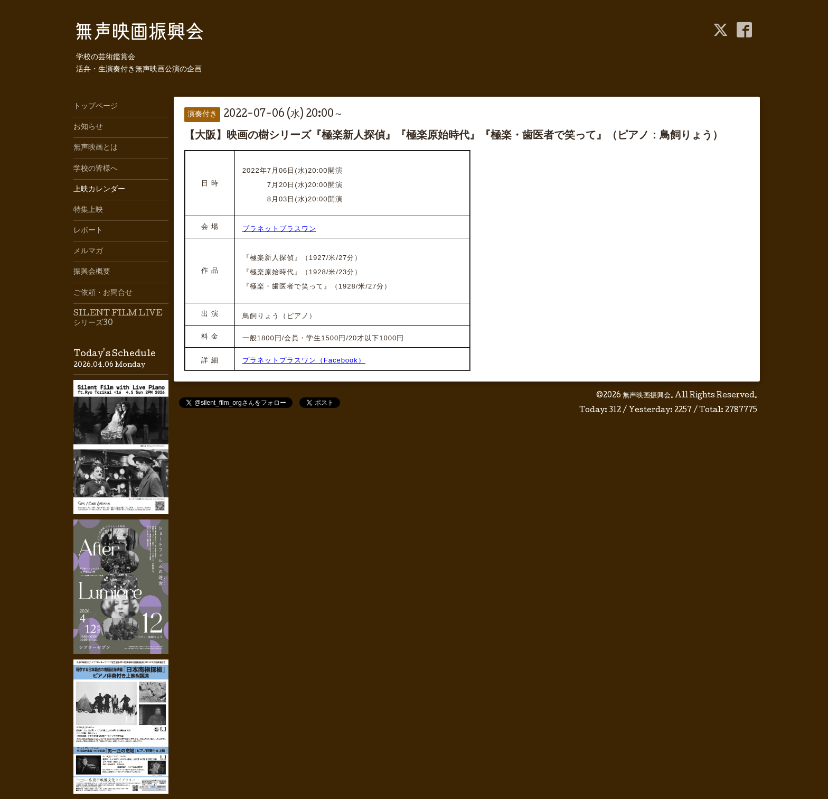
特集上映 (88, 210)
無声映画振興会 (647, 396)
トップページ (95, 107)
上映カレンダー (99, 189)
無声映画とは (95, 148)
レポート (88, 231)
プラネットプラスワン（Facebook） (303, 360)
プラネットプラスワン (279, 229)
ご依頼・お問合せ (103, 293)
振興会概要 (91, 272)
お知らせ (88, 127)
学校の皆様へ (95, 169)
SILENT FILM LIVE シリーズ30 (118, 319)
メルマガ (88, 251)
